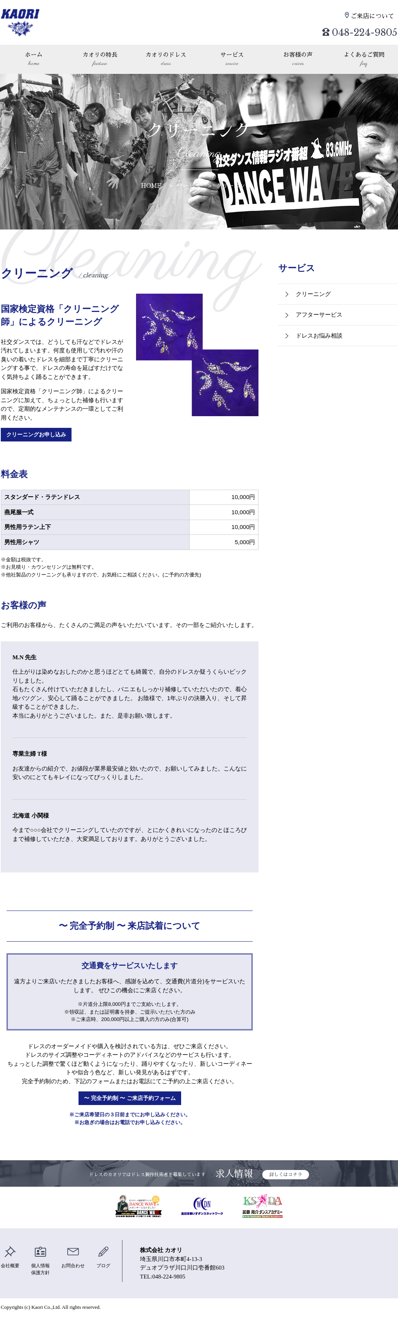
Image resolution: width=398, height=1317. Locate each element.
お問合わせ (77, 1258)
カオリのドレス (166, 60)
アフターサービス (319, 314)
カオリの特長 (100, 60)
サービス (232, 60)
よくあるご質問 (364, 60)
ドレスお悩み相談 (319, 335)
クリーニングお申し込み (39, 435)
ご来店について (374, 16)
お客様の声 (298, 60)
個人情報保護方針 (43, 1262)
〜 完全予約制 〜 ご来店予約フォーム (130, 1099)
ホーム (34, 60)
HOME (151, 186)
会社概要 (11, 1258)
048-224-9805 (350, 29)
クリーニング (233, 186)
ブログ (109, 1258)
